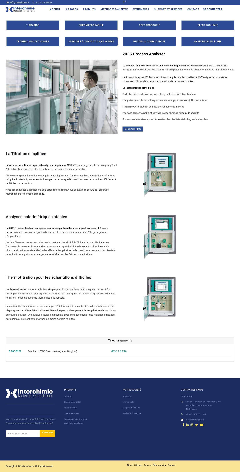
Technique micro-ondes (75, 419)
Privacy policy (159, 465)
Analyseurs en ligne (208, 41)
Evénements (128, 402)
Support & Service (131, 407)
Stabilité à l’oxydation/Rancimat (91, 41)
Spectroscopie (149, 25)
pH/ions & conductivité (149, 41)
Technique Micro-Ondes (32, 41)
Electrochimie (208, 25)
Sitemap (138, 465)
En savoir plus (132, 129)
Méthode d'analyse (131, 413)
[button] (47, 433)
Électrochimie (70, 407)
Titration (33, 25)
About (130, 465)
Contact (171, 465)
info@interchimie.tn (18, 2)
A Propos (127, 396)
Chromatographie (91, 25)
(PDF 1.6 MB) (118, 351)
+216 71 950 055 (42, 2)
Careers (147, 465)
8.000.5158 (15, 351)
